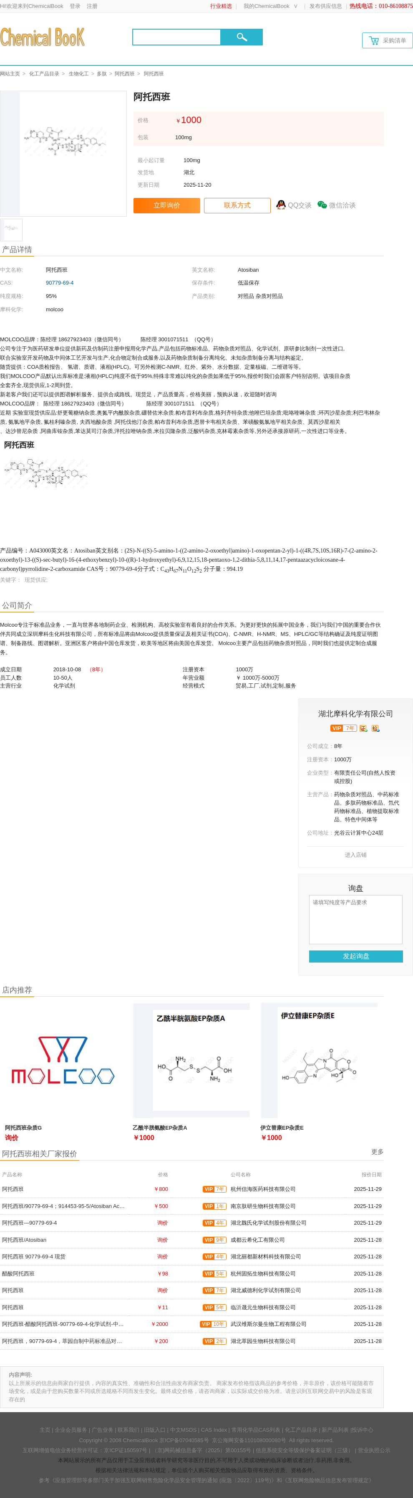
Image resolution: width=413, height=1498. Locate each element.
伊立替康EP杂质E (282, 1128)
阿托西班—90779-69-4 (29, 1223)
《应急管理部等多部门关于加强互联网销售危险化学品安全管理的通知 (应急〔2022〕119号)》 (163, 1480)
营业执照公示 (374, 1450)
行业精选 (221, 6)
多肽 (102, 74)
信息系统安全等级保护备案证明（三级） (304, 1450)
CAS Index (214, 1430)
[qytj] (376, 728)
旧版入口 (155, 1430)
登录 (75, 6)
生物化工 (79, 74)
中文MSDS (183, 1430)
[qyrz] (364, 728)
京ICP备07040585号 (184, 1440)
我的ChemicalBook (267, 6)
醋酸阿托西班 (18, 1273)
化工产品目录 (44, 74)
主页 (45, 1430)
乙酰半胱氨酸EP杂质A (160, 1128)
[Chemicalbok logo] (43, 36)
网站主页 (10, 74)
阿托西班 (125, 74)
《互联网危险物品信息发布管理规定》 (328, 1480)
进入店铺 (356, 855)
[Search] (176, 37)
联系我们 (128, 1430)
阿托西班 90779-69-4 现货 (33, 1256)
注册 (92, 6)
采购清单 (387, 40)
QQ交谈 (300, 205)
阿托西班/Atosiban (24, 1240)
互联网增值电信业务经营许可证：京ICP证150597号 (85, 1450)
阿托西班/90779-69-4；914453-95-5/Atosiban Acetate (66, 1206)
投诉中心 (362, 1430)
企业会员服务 (71, 1430)
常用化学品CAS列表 (256, 1430)
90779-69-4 (60, 283)
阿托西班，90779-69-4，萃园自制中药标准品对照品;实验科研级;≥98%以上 (92, 1341)
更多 (377, 1151)
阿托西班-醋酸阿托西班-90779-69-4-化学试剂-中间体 (65, 1324)
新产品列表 (335, 1430)
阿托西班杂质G (23, 1128)
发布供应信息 (326, 6)
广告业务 (102, 1430)
